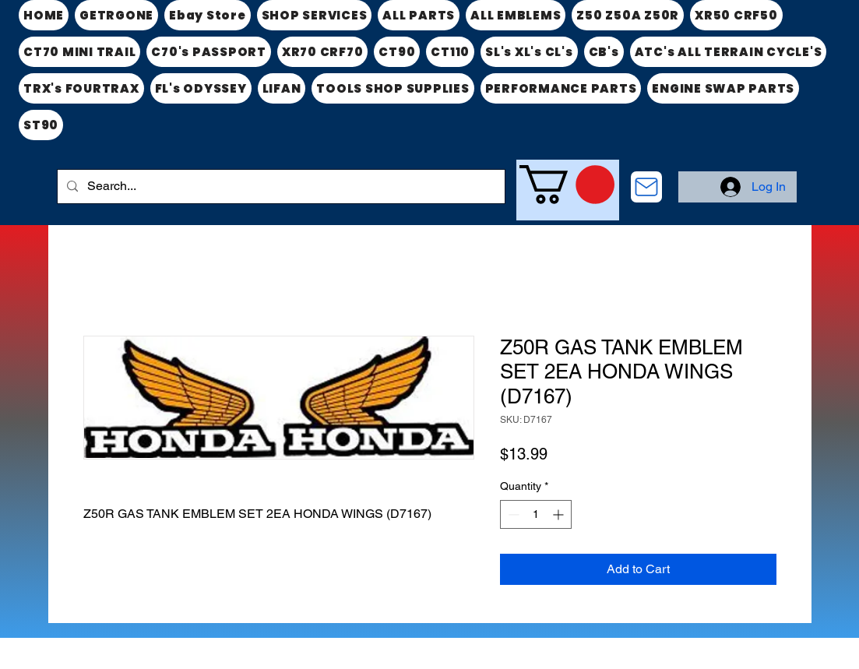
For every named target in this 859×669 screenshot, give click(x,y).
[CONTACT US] (646, 186)
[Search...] (279, 186)
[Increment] (559, 514)
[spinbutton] (536, 514)
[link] (566, 184)
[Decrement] (512, 514)
